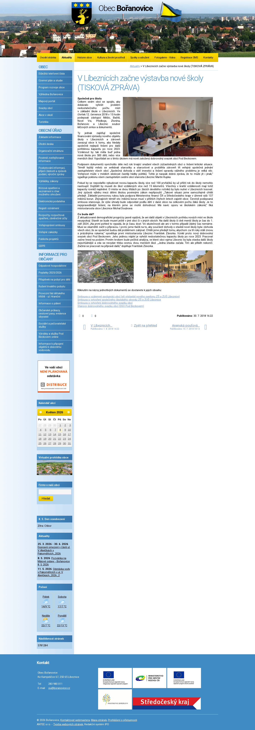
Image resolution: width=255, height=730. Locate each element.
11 (39, 434)
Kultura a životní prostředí (111, 57)
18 (39, 438)
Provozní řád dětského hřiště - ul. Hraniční (52, 295)
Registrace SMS (189, 57)
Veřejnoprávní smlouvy (52, 225)
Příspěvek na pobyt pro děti (54, 279)
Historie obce (84, 57)
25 (39, 443)
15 (59, 434)
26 (44, 443)
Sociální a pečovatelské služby (52, 325)
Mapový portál (47, 101)
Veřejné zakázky (48, 232)
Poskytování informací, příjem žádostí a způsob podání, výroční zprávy (52, 171)
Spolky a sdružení (139, 57)
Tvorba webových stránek (68, 724)
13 (49, 434)
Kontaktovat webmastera (75, 720)
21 (54, 438)
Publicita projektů (48, 239)
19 (44, 438)
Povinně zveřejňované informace (51, 159)
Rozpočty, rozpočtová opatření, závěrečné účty (53, 217)
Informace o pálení (50, 303)
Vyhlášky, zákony (48, 181)
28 (44, 425)
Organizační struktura (51, 151)
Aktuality (67, 57)
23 (64, 438)
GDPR (42, 246)
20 (49, 438)
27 (39, 425)
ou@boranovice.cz (59, 688)
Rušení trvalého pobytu (52, 286)
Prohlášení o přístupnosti (122, 720)
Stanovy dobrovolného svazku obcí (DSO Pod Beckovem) (111, 306)
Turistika (43, 121)
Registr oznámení (49, 208)
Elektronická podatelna (52, 201)
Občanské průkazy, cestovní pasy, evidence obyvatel (52, 313)
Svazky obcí (45, 108)
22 (59, 438)
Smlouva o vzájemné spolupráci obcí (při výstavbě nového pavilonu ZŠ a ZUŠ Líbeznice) (129, 296)
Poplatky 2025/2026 (50, 272)
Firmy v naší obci (49, 485)
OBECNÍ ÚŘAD (50, 130)
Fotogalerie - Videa (165, 57)
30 (54, 425)
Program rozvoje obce (52, 87)
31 (69, 443)
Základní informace (50, 137)
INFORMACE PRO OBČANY (53, 256)
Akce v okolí (46, 115)
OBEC (43, 67)
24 (69, 438)
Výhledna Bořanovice (51, 94)
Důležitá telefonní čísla (52, 73)
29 (49, 425)
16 (64, 434)
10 (69, 429)
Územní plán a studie (51, 80)
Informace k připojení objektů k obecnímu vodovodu (51, 347)
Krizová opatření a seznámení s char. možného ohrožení (49, 191)
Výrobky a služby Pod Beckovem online (51, 335)
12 (44, 434)
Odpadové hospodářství (52, 265)
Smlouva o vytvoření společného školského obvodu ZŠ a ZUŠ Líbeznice (119, 299)
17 (69, 434)
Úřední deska (46, 144)
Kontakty (208, 57)
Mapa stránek (99, 720)
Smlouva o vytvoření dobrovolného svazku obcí (105, 302)
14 (54, 434)
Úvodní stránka (48, 57)
